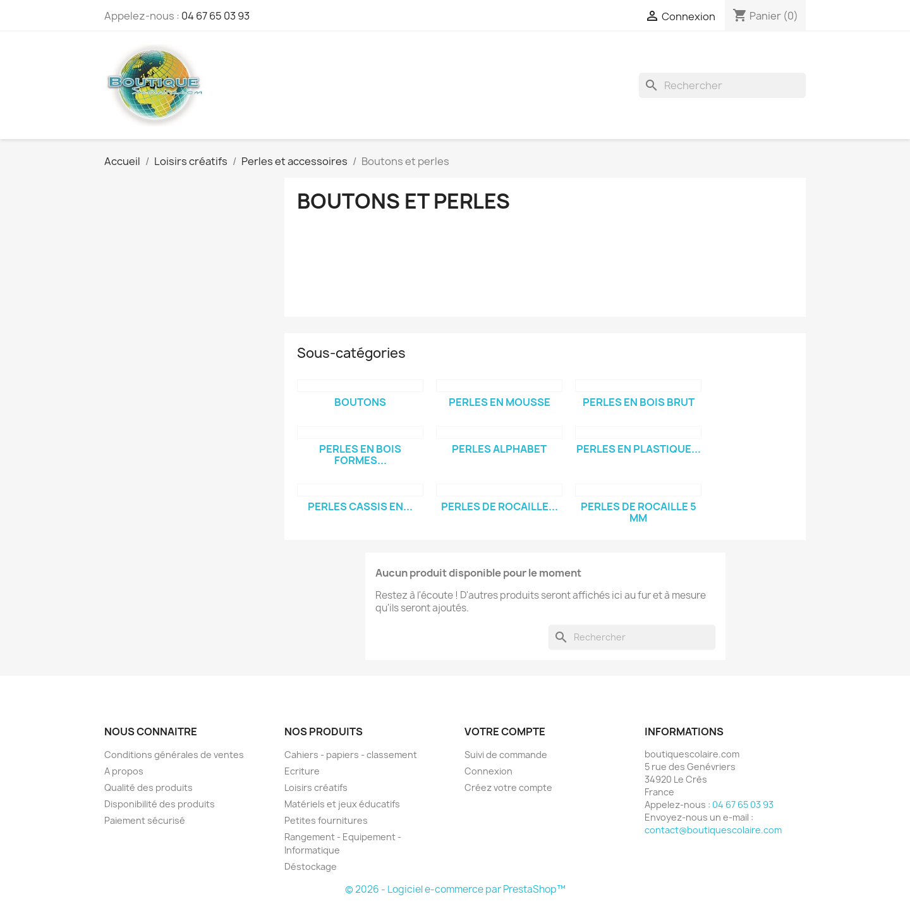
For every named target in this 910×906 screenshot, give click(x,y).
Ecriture (302, 771)
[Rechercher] (722, 85)
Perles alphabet (499, 449)
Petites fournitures (326, 820)
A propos (123, 771)
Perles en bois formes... (360, 454)
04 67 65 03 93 (215, 16)
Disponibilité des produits (159, 804)
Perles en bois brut (639, 402)
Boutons (360, 402)
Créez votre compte (508, 787)
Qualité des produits (148, 787)
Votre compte (504, 731)
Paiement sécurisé (144, 820)
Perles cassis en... (360, 506)
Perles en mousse (499, 402)
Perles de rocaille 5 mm (638, 512)
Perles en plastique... (638, 449)
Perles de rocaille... (499, 506)
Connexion (488, 771)
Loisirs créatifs (316, 787)
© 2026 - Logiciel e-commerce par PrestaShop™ (455, 889)
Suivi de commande (505, 755)
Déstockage (310, 866)
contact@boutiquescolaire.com (713, 830)
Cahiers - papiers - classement (350, 755)
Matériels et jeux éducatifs (342, 804)
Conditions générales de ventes (174, 755)
